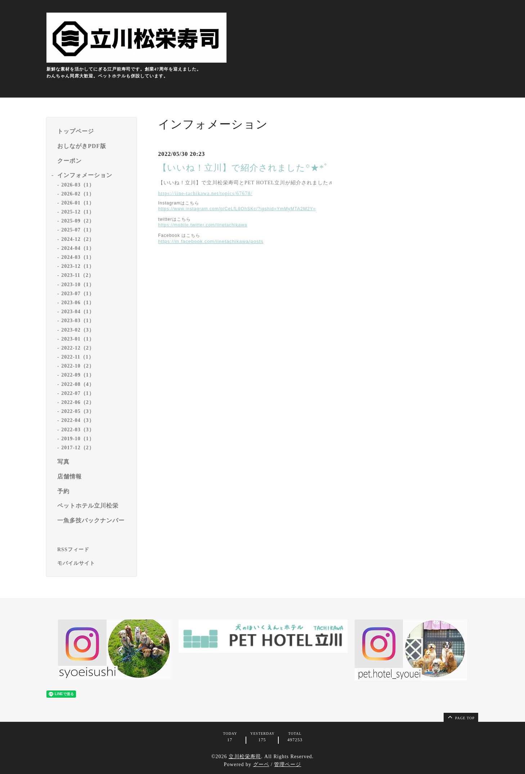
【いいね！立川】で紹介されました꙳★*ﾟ (243, 167)
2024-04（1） (77, 248)
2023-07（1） (77, 293)
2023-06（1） (77, 302)
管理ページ (287, 764)
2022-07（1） (77, 393)
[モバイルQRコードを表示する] (94, 563)
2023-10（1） (77, 284)
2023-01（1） (77, 339)
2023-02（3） (77, 330)
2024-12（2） (77, 239)
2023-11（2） (77, 275)
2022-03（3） (77, 429)
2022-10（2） (77, 366)
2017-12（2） (77, 447)
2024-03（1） (77, 257)
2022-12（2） (77, 348)
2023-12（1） (77, 266)
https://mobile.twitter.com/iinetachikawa (202, 225)
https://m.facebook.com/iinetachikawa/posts (211, 241)
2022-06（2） (77, 402)
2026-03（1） (77, 185)
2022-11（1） (77, 357)
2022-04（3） (77, 420)
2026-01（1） (77, 203)
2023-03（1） (77, 320)
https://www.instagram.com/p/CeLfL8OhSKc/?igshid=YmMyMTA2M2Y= (237, 208)
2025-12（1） (77, 212)
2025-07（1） (77, 230)
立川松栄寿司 (245, 756)
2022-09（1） (77, 375)
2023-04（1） (77, 311)
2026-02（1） (77, 194)
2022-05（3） (77, 411)
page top (461, 716)
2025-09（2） (77, 221)
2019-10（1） (77, 438)
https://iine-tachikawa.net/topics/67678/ (205, 193)
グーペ (261, 764)
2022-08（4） (77, 384)
